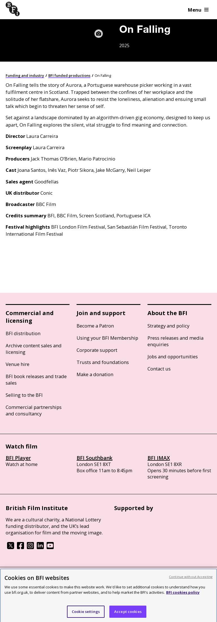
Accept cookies (128, 614)
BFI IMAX (158, 457)
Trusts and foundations (103, 362)
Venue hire (17, 364)
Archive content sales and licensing (34, 348)
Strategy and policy (168, 325)
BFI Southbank (94, 457)
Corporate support (97, 350)
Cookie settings (86, 614)
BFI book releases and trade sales (36, 379)
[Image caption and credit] (98, 33)
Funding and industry (25, 75)
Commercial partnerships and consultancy (34, 410)
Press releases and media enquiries (175, 341)
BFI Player (18, 457)
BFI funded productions (69, 75)
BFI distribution (23, 333)
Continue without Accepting (190, 579)
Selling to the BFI (24, 395)
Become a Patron (95, 325)
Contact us (159, 368)
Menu (198, 9)
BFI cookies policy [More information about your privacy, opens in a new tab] (182, 594)
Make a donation (95, 374)
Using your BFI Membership (107, 338)
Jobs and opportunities (172, 356)
